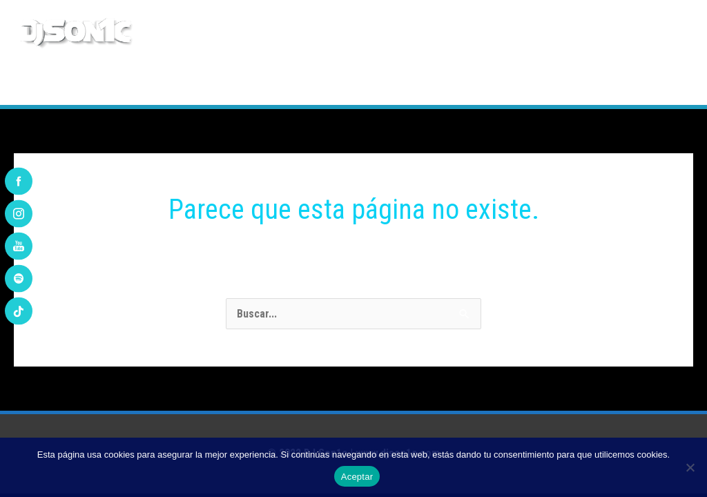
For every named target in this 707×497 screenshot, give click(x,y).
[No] (690, 467)
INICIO (54, 82)
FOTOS (534, 82)
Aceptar (357, 476)
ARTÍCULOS (469, 82)
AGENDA (400, 82)
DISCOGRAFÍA (196, 82)
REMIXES (271, 82)
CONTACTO (655, 82)
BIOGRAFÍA (116, 82)
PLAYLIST (335, 82)
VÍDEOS (589, 82)
